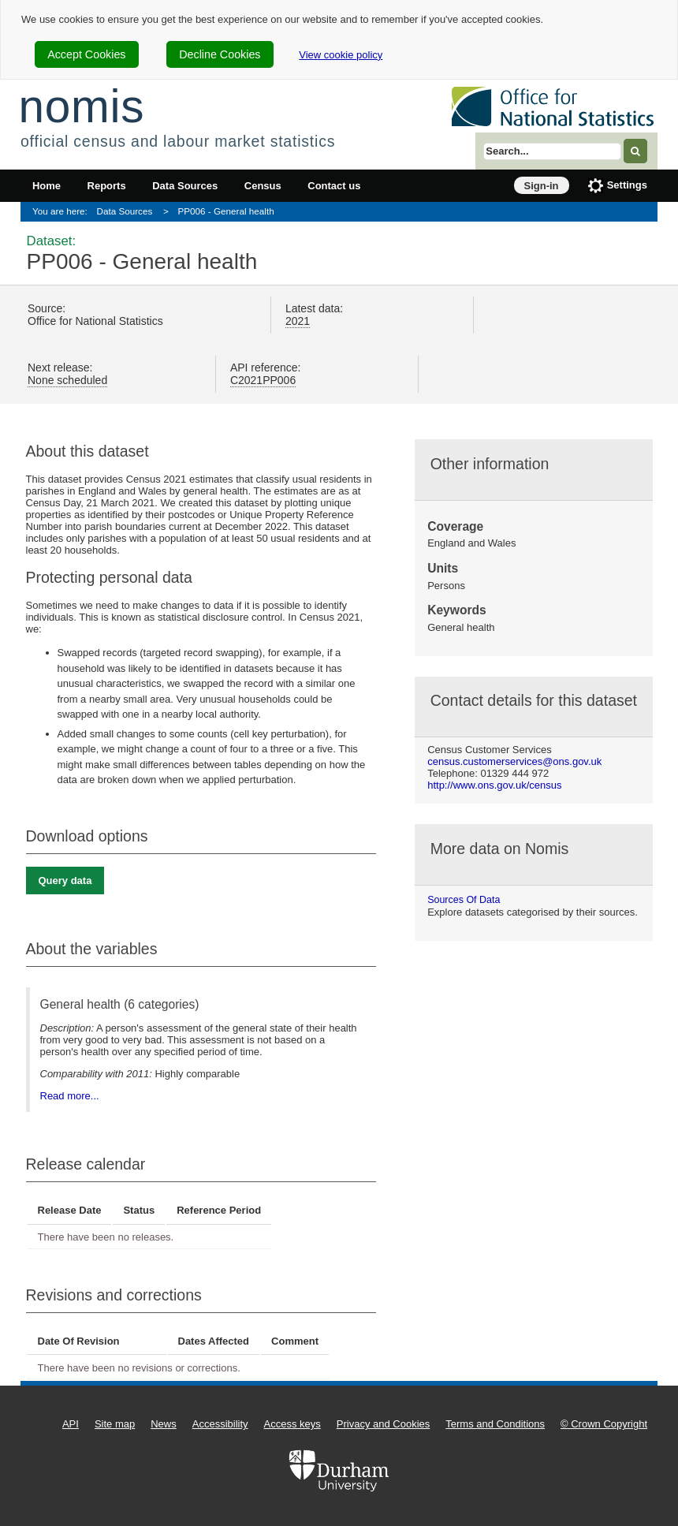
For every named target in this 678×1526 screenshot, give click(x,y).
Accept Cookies (86, 54)
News (164, 1424)
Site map (115, 1424)
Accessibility (220, 1424)
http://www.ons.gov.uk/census (494, 785)
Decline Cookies (219, 54)
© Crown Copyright (604, 1424)
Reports (107, 186)
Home (46, 186)
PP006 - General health (226, 211)
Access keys (292, 1424)
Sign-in (541, 186)
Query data (65, 880)
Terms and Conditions (495, 1424)
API (70, 1424)
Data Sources (185, 186)
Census (262, 186)
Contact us (333, 186)
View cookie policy (340, 55)
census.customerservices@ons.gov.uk (514, 761)
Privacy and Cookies (383, 1424)
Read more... (69, 1096)
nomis (81, 106)
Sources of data (463, 899)
